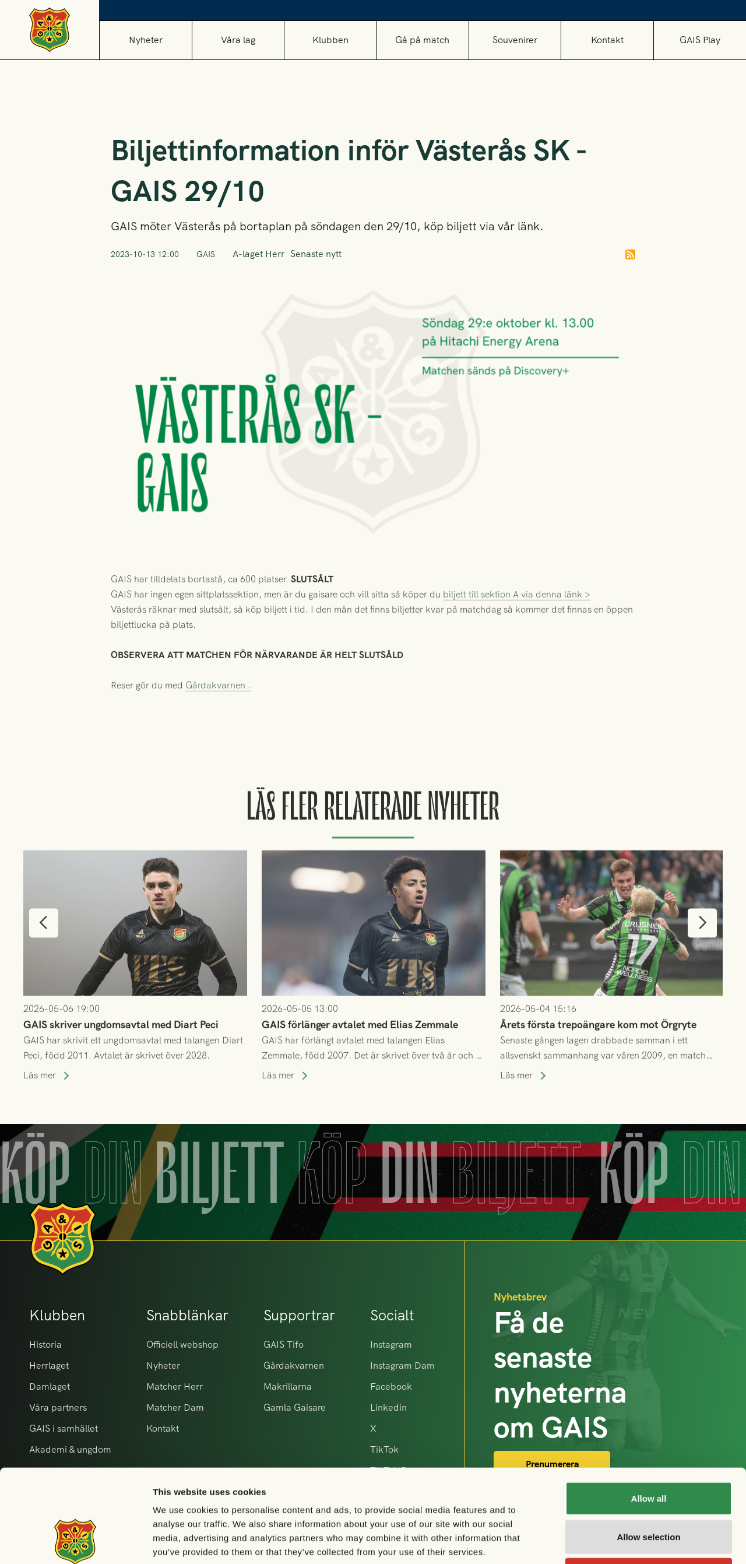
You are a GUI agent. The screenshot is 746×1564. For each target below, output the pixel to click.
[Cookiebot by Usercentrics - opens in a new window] (75, 1541)
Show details (612, 1541)
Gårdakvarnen (293, 1365)
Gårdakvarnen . (218, 713)
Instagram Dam (402, 1365)
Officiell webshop (182, 1344)
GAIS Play (700, 40)
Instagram (391, 1344)
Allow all (649, 1411)
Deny (649, 1487)
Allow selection (648, 1449)
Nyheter (146, 40)
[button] (238, 39)
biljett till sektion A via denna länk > (516, 622)
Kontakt (607, 40)
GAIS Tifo (283, 1344)
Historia (45, 1344)
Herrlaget (49, 1365)
